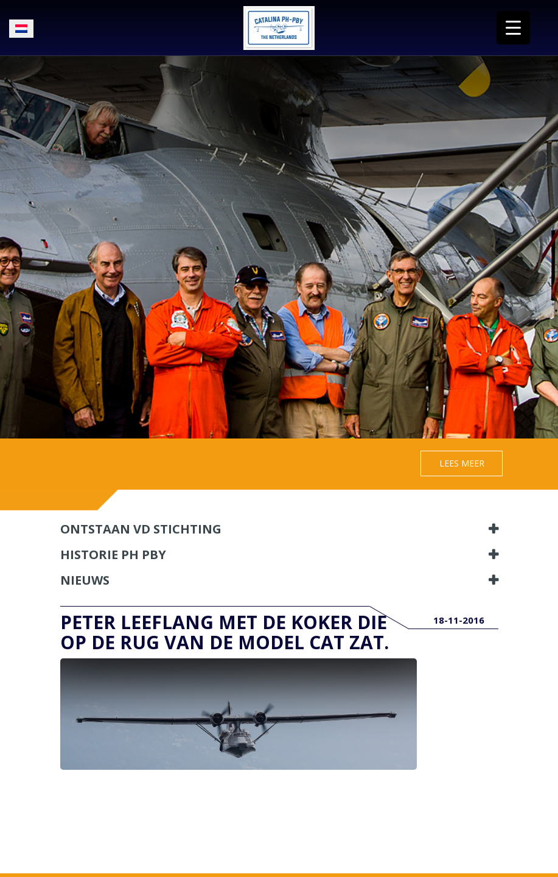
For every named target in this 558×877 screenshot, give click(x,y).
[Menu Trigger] (513, 27)
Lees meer (461, 463)
